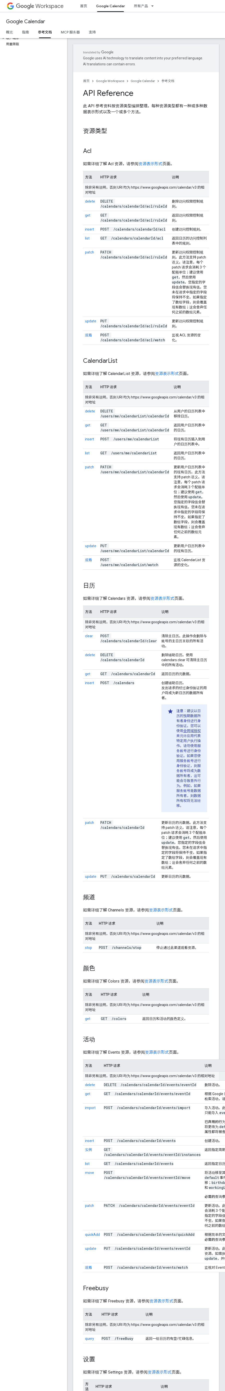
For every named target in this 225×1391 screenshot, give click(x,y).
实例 (88, 1150)
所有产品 (141, 6)
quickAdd (92, 1235)
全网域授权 (192, 731)
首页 (83, 6)
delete (90, 201)
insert (89, 229)
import (90, 1108)
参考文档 (167, 81)
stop (88, 948)
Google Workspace (110, 81)
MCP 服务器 (70, 32)
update (90, 321)
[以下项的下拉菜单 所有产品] (154, 6)
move (89, 1173)
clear (89, 636)
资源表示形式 (150, 163)
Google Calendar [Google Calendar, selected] (110, 6)
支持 (92, 32)
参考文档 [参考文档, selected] (45, 32)
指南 (25, 32)
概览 (9, 32)
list (87, 238)
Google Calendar (25, 21)
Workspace (40, 6)
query (89, 1339)
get (87, 215)
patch (89, 252)
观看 (88, 335)
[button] (32, 38)
